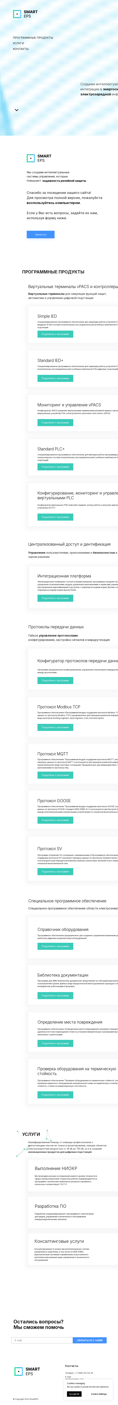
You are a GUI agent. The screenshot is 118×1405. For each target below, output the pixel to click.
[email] (42, 1340)
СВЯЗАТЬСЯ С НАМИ (90, 1340)
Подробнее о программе (55, 598)
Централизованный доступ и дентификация (69, 544)
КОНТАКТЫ (21, 49)
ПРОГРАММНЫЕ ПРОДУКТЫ (33, 37)
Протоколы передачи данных (56, 626)
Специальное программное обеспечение (67, 901)
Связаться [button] (40, 234)
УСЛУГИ (18, 43)
